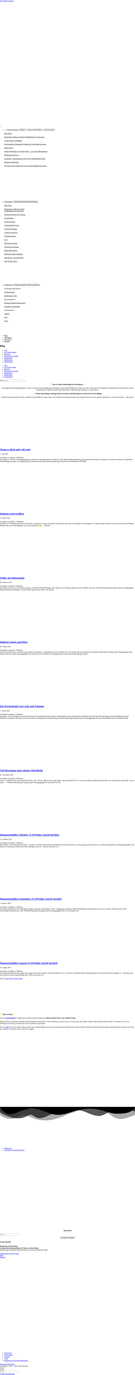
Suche (2, 380)
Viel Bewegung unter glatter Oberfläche (21, 770)
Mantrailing (8, 358)
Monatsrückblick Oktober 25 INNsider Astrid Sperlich (29, 834)
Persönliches (8, 362)
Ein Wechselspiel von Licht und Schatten (22, 706)
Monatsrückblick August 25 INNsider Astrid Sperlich (29, 963)
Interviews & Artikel (11, 356)
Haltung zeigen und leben (14, 642)
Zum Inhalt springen (7, 1)
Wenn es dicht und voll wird (15, 449)
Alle (5, 350)
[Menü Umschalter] (1, 126)
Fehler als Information (12, 577)
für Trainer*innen (10, 352)
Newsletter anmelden (67, 1237)
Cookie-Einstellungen (7, 1374)
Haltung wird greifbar (12, 513)
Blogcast (7, 354)
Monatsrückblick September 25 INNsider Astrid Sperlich (31, 898)
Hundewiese (8, 360)
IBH (7, 1027)
